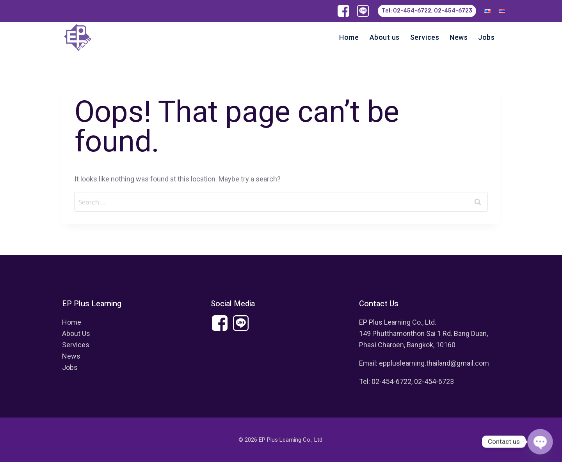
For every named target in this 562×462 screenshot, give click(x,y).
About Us (76, 333)
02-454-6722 (391, 381)
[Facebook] (343, 11)
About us (385, 37)
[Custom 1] (240, 323)
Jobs (486, 37)
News (459, 37)
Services (424, 37)
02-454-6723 (434, 381)
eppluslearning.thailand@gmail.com (434, 363)
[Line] (363, 11)
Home (349, 37)
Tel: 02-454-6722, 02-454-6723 (427, 10)
